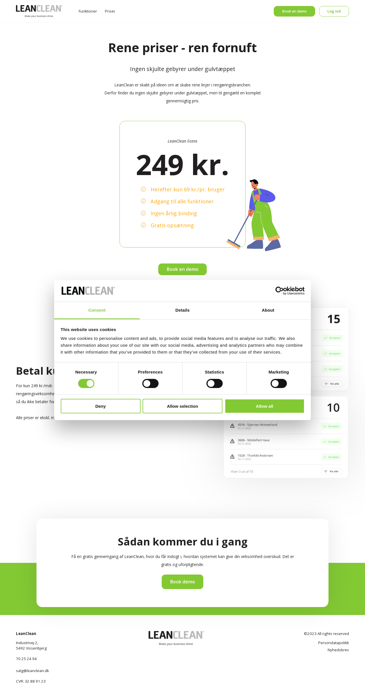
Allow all (264, 406)
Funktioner (88, 11)
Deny (100, 406)
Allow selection (182, 406)
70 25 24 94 (26, 658)
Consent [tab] (97, 310)
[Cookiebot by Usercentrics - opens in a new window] (280, 291)
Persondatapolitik (333, 642)
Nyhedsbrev (338, 649)
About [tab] (268, 310)
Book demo (182, 582)
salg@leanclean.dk (32, 670)
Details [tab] (182, 310)
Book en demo (294, 11)
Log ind (334, 11)
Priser (110, 11)
